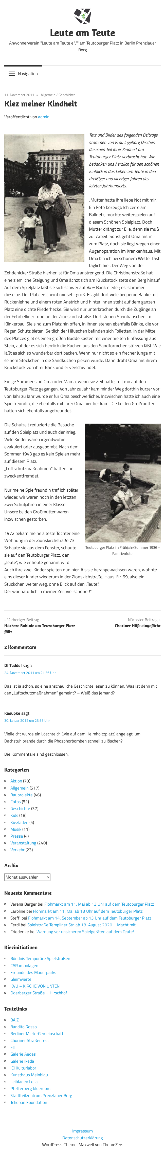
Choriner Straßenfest (29, 1040)
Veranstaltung (23, 843)
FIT (13, 1047)
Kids (14, 815)
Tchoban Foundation (28, 1102)
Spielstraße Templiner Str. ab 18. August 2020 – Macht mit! (82, 925)
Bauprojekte (21, 795)
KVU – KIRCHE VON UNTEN (35, 986)
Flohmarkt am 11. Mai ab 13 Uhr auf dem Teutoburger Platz (99, 904)
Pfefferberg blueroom (30, 1088)
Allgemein (48, 94)
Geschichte (67, 94)
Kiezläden (19, 822)
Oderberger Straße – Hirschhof (38, 993)
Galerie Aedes (23, 1054)
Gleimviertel (21, 979)
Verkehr (17, 849)
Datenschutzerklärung (82, 1137)
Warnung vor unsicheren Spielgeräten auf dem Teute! (85, 931)
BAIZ (14, 1020)
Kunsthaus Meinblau (29, 1075)
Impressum (82, 1131)
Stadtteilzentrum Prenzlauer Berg (41, 1095)
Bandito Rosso (23, 1026)
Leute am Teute (82, 32)
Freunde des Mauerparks (33, 972)
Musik (15, 829)
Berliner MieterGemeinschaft (36, 1033)
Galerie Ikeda (22, 1061)
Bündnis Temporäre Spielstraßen (40, 958)
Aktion (16, 781)
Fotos (15, 801)
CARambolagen (24, 965)
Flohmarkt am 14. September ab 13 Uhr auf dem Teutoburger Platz (89, 918)
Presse (16, 836)
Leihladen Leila (24, 1081)
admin (43, 117)
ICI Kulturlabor (23, 1068)
